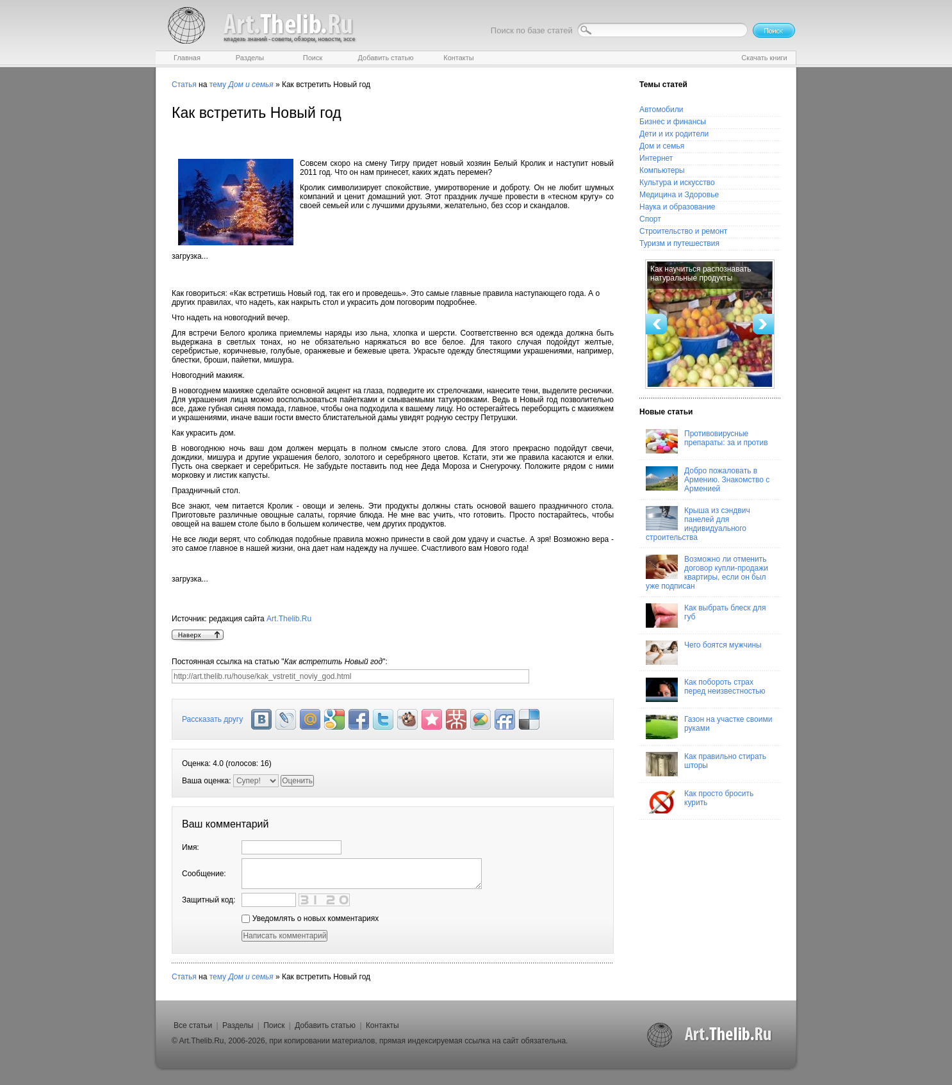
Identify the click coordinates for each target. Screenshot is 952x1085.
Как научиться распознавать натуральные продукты (700, 273)
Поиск (273, 1025)
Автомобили (661, 109)
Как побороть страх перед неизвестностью (706, 690)
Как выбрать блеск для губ (706, 615)
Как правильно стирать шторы (706, 764)
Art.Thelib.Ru (289, 618)
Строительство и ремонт (683, 231)
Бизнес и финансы (672, 121)
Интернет (656, 158)
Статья (184, 84)
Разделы (237, 1025)
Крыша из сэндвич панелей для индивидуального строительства (698, 524)
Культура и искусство (677, 182)
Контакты (382, 1025)
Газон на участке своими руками (709, 727)
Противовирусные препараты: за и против (707, 441)
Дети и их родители (674, 133)
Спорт (650, 219)
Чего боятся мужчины (704, 652)
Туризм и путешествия (679, 243)
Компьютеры (662, 170)
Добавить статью (325, 1025)
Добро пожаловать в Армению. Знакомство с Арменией (707, 479)
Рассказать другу (212, 719)
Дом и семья (661, 146)
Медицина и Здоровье (679, 194)
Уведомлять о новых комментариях (310, 918)
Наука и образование (677, 206)
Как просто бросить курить (699, 801)
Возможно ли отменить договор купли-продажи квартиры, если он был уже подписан (707, 573)
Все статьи (193, 1025)
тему (217, 84)
